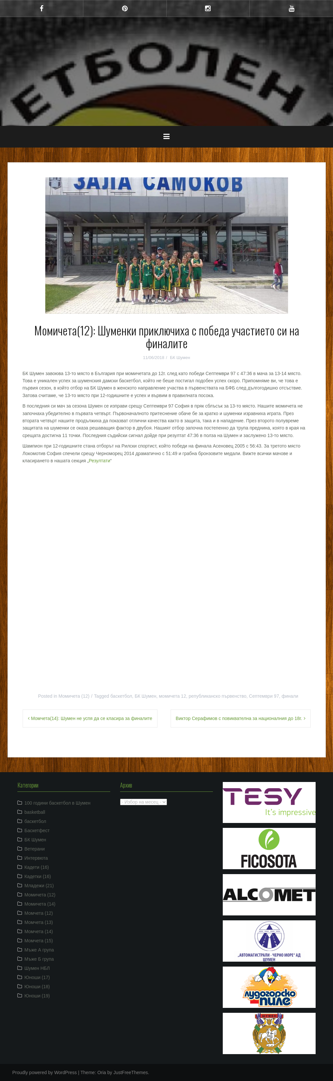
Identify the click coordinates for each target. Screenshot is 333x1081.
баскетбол (121, 696)
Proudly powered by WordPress (44, 1072)
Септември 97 (264, 696)
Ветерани (35, 848)
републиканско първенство (217, 696)
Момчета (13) (39, 922)
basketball (35, 812)
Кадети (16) (37, 867)
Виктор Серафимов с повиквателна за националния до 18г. (239, 718)
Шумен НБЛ (37, 968)
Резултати (99, 460)
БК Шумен (180, 357)
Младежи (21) (39, 885)
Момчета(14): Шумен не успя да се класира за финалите (92, 718)
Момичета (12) (74, 696)
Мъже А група (39, 949)
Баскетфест (37, 830)
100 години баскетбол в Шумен (58, 803)
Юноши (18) (37, 986)
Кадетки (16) (38, 876)
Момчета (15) (39, 940)
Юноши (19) (37, 995)
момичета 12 (172, 696)
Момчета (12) (39, 913)
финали (289, 696)
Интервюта (36, 858)
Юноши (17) (37, 977)
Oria (101, 1072)
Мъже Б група (39, 959)
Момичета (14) (40, 904)
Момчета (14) (39, 931)
